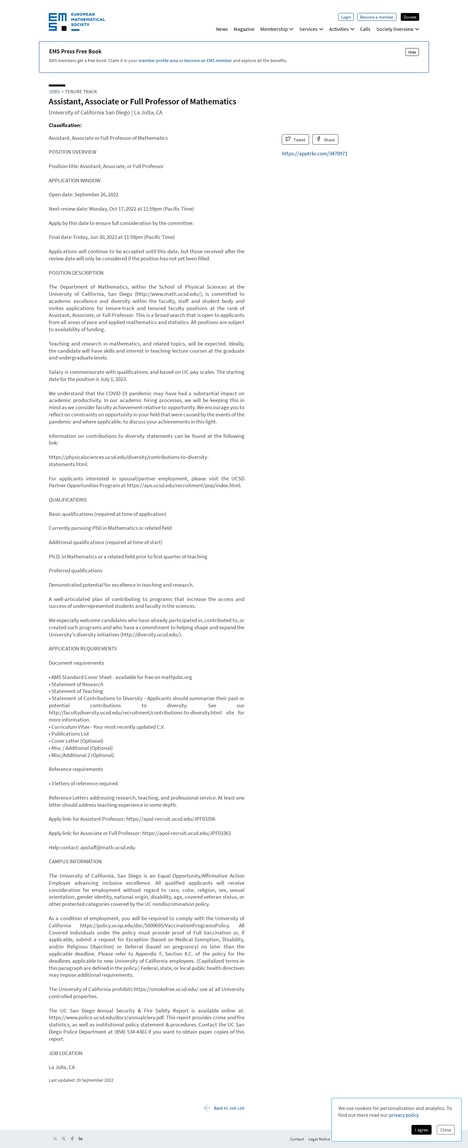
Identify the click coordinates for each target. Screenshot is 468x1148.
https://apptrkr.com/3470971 (314, 153)
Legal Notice (319, 1138)
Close (445, 1130)
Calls (365, 29)
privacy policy (404, 1115)
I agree (421, 1130)
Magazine (244, 29)
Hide (412, 52)
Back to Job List (224, 1108)
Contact (297, 1138)
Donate (410, 17)
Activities (342, 29)
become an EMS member (208, 60)
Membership (277, 29)
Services (311, 29)
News (222, 29)
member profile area (158, 60)
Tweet (295, 139)
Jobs (54, 91)
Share (325, 139)
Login (346, 17)
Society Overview (397, 29)
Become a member (377, 17)
